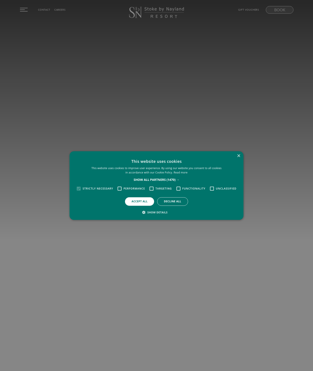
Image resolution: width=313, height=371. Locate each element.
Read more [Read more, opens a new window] (181, 172)
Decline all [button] (172, 201)
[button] (157, 180)
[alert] (156, 185)
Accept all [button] (140, 201)
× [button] (238, 155)
